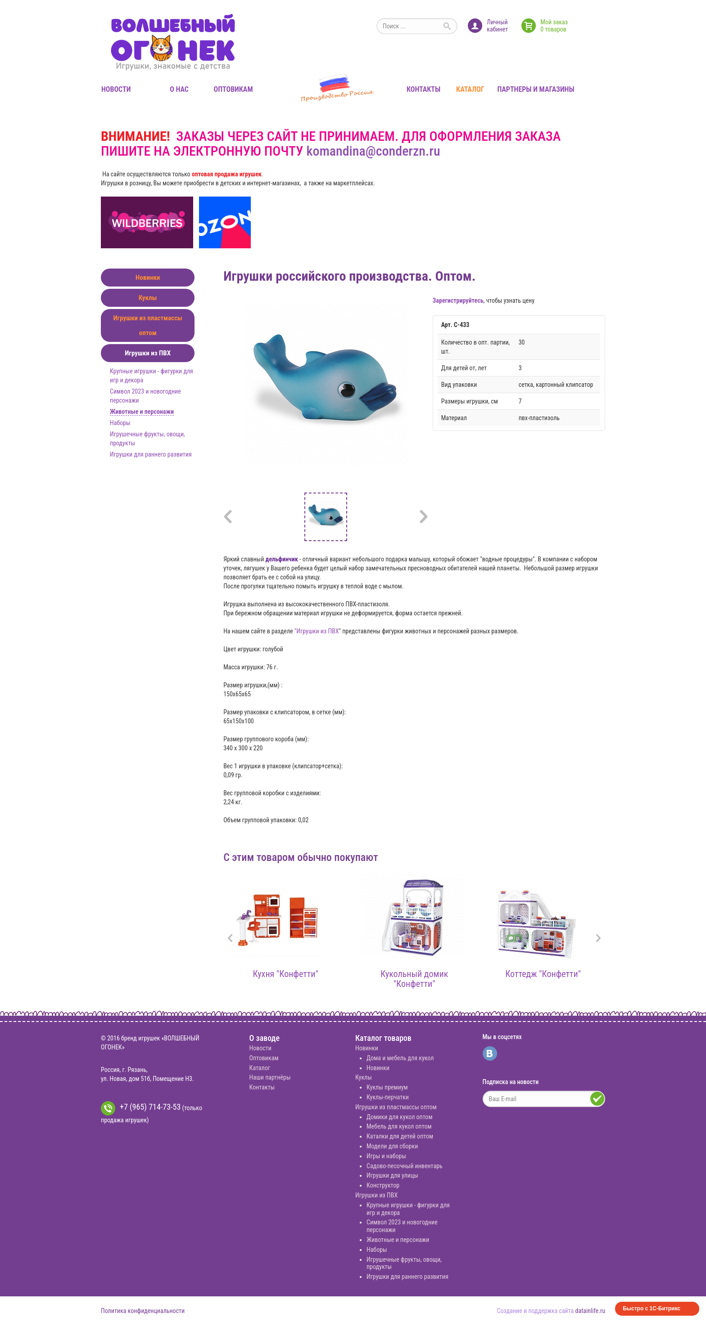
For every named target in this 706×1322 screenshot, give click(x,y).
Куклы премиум (387, 1087)
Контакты (423, 89)
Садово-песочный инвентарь (405, 1166)
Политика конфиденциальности (143, 1310)
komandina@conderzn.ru (373, 151)
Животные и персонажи (142, 411)
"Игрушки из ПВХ (316, 631)
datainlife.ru (590, 1310)
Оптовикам (233, 89)
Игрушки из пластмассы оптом (147, 325)
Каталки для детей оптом (400, 1136)
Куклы (148, 298)
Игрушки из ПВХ (148, 353)
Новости (116, 89)
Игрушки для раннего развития (151, 454)
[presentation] (230, 939)
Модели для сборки (392, 1146)
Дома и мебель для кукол (400, 1058)
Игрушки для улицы (392, 1175)
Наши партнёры (270, 1077)
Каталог (470, 89)
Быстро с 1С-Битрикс (651, 1308)
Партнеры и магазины (535, 89)
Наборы (120, 422)
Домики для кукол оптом (399, 1116)
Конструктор (383, 1185)
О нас (179, 89)
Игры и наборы (386, 1156)
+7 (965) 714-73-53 (141, 1108)
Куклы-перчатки (388, 1097)
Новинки (148, 277)
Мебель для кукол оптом (399, 1126)
